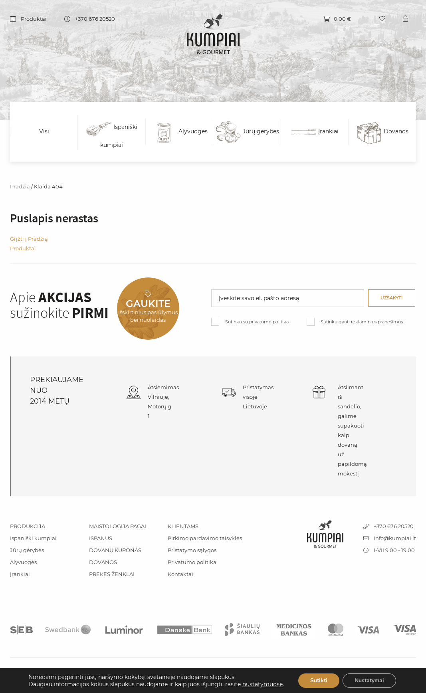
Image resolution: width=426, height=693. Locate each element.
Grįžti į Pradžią (29, 239)
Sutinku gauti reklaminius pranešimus (362, 322)
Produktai (34, 19)
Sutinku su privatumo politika (257, 322)
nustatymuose (262, 684)
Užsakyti (391, 298)
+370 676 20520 (95, 19)
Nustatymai (369, 680)
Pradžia (20, 186)
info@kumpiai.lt (389, 538)
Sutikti (318, 680)
